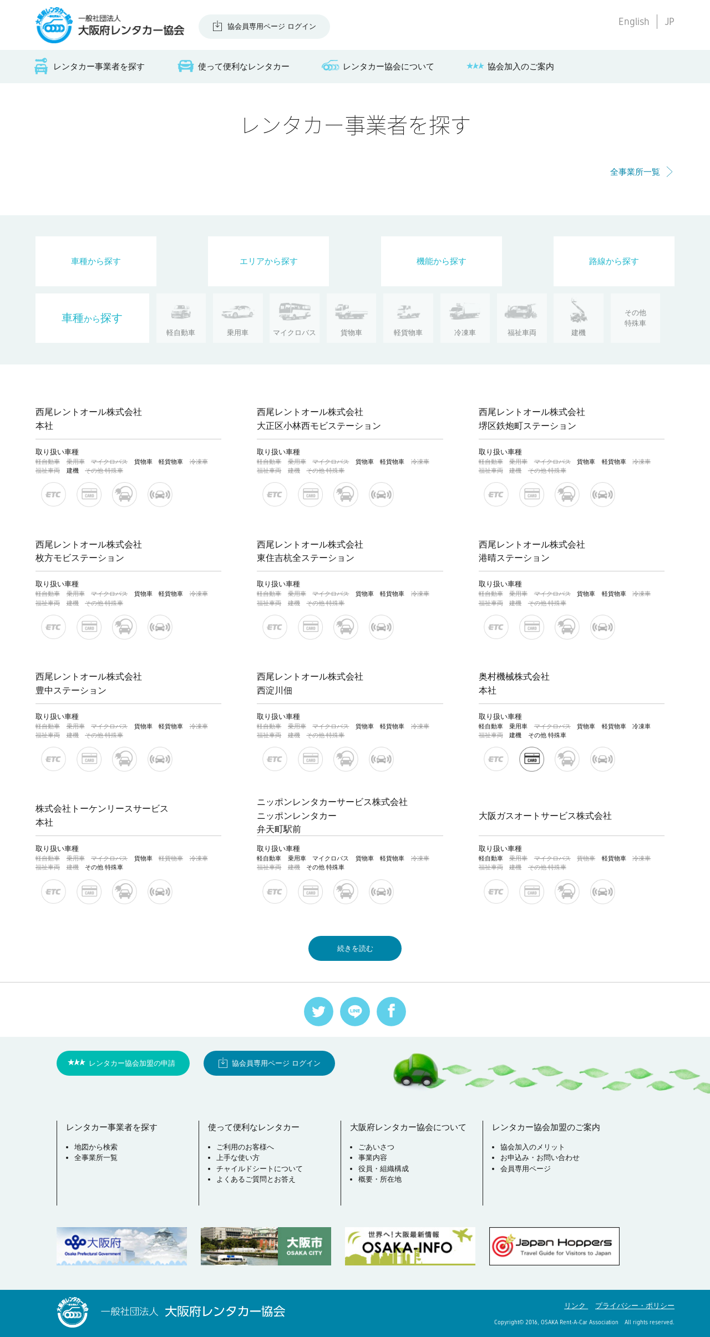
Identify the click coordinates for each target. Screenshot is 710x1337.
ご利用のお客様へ (245, 1147)
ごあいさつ (376, 1147)
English (634, 21)
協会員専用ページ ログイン (271, 26)
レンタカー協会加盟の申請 (132, 1063)
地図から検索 (96, 1147)
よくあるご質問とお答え (256, 1179)
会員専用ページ (525, 1168)
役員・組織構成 (383, 1168)
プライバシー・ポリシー (634, 1305)
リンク (576, 1305)
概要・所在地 (380, 1179)
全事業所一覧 (635, 171)
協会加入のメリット (532, 1147)
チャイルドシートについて (259, 1168)
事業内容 (372, 1157)
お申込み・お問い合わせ (540, 1157)
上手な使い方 (238, 1157)
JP (669, 21)
